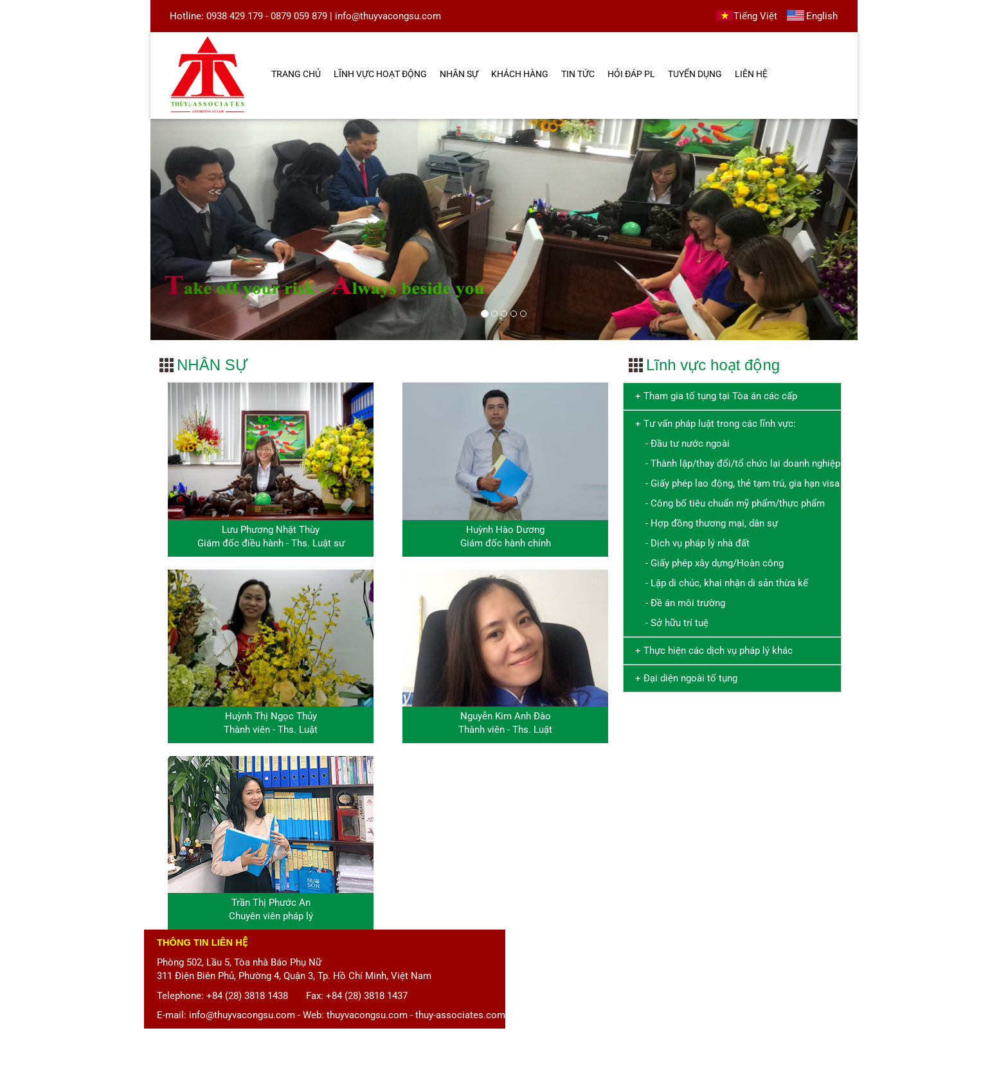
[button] (203, 229)
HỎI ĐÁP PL (631, 74)
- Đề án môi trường (677, 603)
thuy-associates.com (460, 1015)
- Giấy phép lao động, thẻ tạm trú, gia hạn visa (735, 483)
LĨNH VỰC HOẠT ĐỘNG (380, 74)
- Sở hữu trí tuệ (669, 623)
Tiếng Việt (755, 16)
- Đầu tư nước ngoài (680, 443)
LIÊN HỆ (751, 74)
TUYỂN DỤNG (695, 74)
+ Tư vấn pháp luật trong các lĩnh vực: (715, 423)
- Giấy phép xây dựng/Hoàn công (707, 563)
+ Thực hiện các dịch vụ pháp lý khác (711, 650)
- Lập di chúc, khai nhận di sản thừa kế (719, 583)
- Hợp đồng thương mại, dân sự (704, 523)
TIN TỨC (578, 74)
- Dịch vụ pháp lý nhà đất (690, 543)
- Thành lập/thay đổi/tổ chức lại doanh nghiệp (735, 463)
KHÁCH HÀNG (519, 74)
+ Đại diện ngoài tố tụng (683, 678)
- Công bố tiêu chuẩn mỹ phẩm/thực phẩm (727, 503)
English (822, 16)
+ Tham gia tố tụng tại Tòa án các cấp (713, 396)
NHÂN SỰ (459, 74)
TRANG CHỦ (296, 74)
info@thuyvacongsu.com (388, 16)
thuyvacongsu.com (367, 1015)
